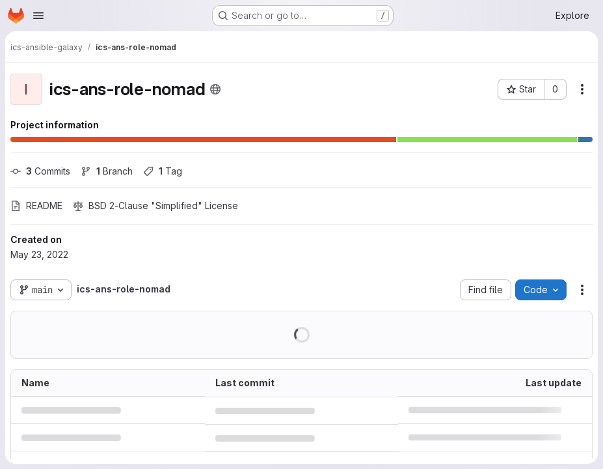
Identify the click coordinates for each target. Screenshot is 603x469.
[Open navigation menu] (38, 15)
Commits (40, 171)
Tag (162, 171)
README (36, 205)
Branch (107, 171)
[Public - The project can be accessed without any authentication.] (215, 89)
